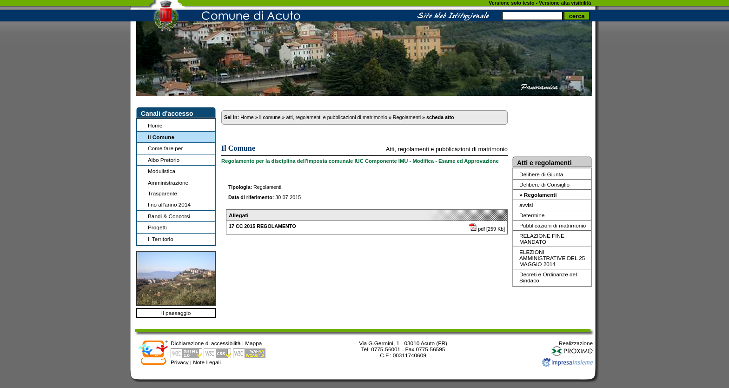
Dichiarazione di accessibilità (206, 343)
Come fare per (165, 148)
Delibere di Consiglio (544, 184)
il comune (270, 117)
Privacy (180, 362)
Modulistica (161, 171)
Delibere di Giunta (541, 174)
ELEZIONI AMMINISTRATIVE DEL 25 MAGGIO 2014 (552, 258)
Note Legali (207, 362)
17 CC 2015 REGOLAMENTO (262, 226)
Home (155, 125)
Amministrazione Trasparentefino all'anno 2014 (169, 193)
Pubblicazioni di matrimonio (552, 225)
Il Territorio (160, 239)
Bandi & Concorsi (169, 216)
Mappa (253, 343)
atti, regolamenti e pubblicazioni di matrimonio (336, 117)
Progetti (157, 227)
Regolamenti (407, 117)
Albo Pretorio (163, 160)
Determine (531, 215)
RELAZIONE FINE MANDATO (541, 239)
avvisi (526, 205)
